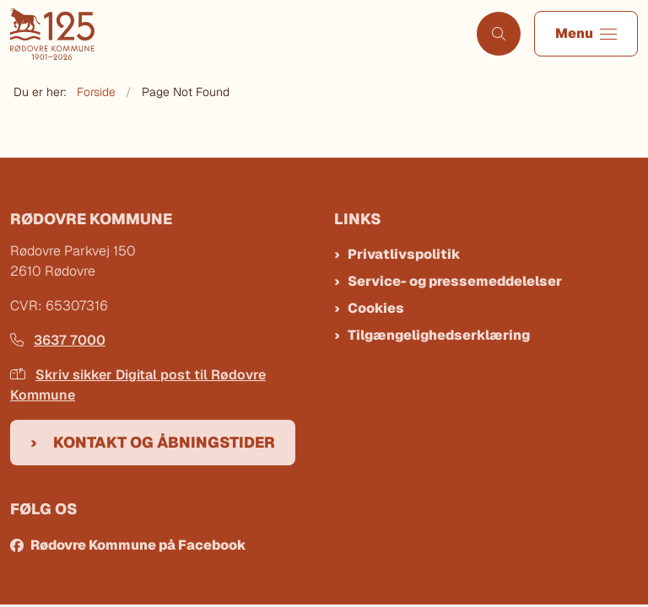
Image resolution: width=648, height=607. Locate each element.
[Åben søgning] (499, 34)
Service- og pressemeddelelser (455, 281)
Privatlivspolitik (404, 254)
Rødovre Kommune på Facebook (138, 545)
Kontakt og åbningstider (164, 442)
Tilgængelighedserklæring (439, 335)
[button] (586, 33)
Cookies (376, 308)
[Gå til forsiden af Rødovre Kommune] (231, 34)
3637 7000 (57, 340)
